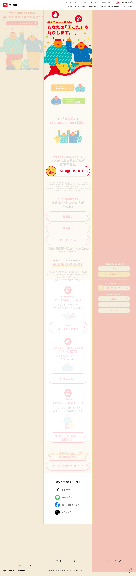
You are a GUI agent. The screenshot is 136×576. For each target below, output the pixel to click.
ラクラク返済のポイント (114, 277)
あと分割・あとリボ (110, 291)
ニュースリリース (69, 561)
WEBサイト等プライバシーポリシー (110, 561)
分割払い (113, 302)
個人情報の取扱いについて (24, 565)
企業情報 (57, 561)
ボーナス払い (114, 313)
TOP (114, 272)
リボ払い (113, 308)
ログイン (124, 3)
